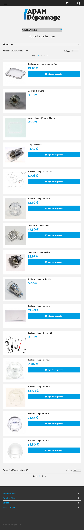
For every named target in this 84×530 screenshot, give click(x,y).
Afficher (67, 51)
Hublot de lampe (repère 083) (41, 171)
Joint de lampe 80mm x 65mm (41, 118)
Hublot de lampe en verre (39, 306)
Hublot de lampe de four (39, 198)
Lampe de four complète (39, 252)
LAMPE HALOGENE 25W (38, 225)
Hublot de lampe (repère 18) (40, 333)
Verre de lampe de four (38, 413)
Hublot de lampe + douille (39, 279)
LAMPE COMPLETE (36, 91)
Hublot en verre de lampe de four (43, 64)
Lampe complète (35, 145)
